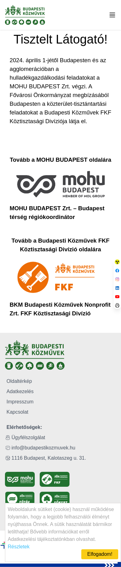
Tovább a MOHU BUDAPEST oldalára (60, 159)
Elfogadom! (99, 554)
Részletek (18, 546)
